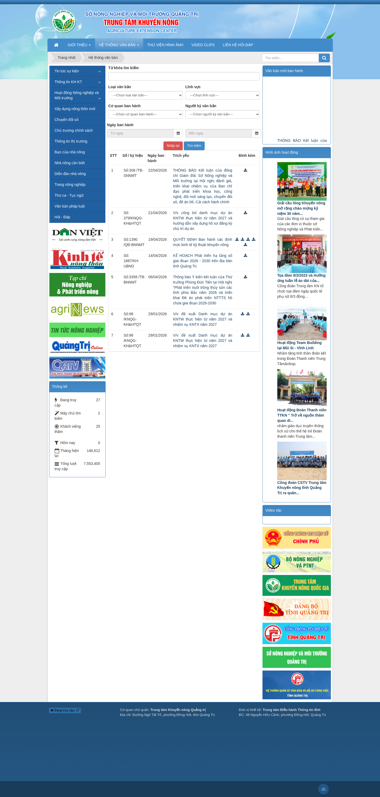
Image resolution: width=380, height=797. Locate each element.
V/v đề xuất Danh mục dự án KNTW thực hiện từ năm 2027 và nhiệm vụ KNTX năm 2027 (202, 319)
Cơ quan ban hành (124, 106)
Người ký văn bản (200, 106)
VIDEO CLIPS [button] (203, 45)
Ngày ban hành (120, 125)
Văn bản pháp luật (70, 206)
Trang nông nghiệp (70, 184)
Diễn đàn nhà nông (70, 174)
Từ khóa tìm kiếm (123, 68)
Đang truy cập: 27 (64, 710)
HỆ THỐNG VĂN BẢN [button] (119, 46)
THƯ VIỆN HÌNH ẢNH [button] (165, 45)
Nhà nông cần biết (70, 163)
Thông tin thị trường (71, 141)
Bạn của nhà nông (70, 152)
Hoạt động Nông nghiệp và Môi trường (77, 95)
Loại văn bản (119, 87)
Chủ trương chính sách (74, 130)
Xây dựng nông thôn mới (75, 109)
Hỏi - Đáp (62, 217)
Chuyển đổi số (66, 119)
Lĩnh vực (193, 87)
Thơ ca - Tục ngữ (69, 195)
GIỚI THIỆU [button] (79, 46)
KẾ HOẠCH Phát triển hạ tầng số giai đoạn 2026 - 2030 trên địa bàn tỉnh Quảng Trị (202, 260)
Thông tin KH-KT (68, 82)
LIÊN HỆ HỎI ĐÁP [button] (238, 45)
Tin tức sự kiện (67, 71)
